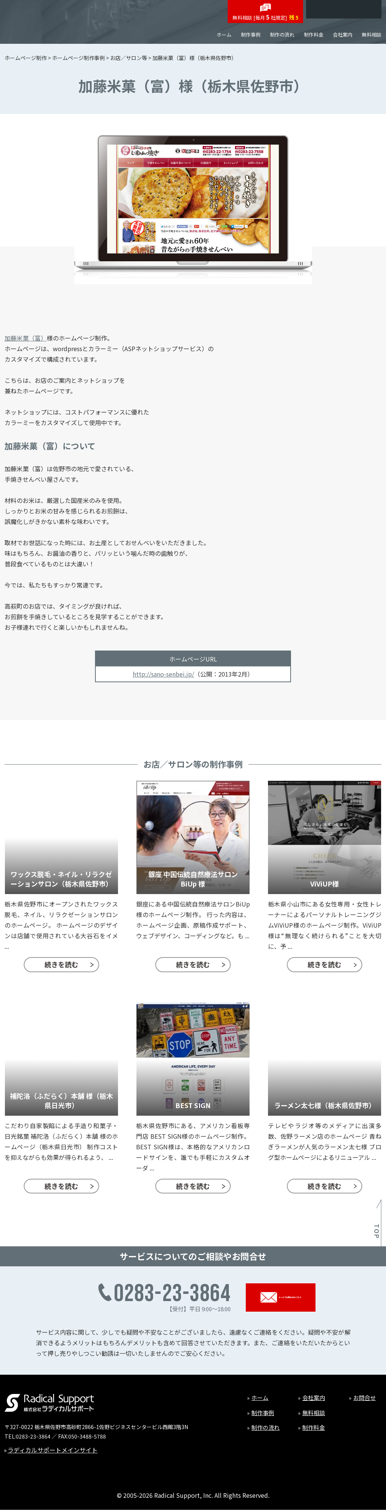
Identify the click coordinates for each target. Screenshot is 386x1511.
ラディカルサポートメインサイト (53, 1449)
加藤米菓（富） (26, 337)
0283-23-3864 (33, 1436)
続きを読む (61, 964)
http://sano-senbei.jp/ (163, 673)
